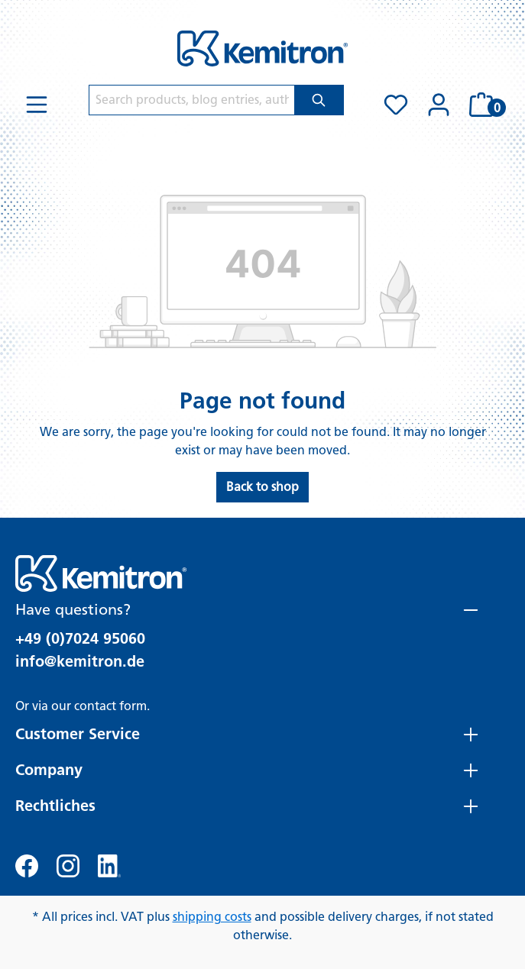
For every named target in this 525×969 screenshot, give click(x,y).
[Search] (319, 100)
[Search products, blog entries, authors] (192, 100)
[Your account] (438, 104)
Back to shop (262, 487)
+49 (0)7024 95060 (80, 638)
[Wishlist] (395, 104)
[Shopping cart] (485, 104)
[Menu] (36, 104)
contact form (110, 706)
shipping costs (212, 916)
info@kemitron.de (79, 661)
